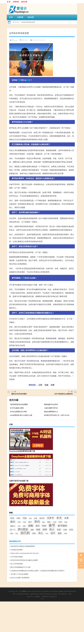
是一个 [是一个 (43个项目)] (12, 530)
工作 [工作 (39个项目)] (54, 522)
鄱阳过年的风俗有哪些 (19, 394)
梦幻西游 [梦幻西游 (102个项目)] (23, 529)
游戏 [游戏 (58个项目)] (38, 530)
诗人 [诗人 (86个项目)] (40, 533)
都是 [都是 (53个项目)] (60, 533)
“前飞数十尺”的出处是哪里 (19, 574)
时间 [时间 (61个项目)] (44, 526)
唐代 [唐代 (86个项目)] (12, 521)
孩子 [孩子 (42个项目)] (30, 522)
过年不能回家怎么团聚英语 (63, 394)
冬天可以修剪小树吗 (17, 408)
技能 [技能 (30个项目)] (24, 526)
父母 (22, 278)
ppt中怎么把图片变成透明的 (19, 578)
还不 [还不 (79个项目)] (53, 533)
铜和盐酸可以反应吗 (51, 404)
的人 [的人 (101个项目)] (51, 529)
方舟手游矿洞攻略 (16, 557)
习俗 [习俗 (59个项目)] (24, 518)
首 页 (8, 2)
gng (16, 40)
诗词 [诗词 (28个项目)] (47, 533)
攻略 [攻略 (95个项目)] (30, 525)
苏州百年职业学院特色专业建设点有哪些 (24, 560)
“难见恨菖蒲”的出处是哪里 (19, 404)
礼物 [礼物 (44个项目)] (65, 530)
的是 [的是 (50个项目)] (59, 530)
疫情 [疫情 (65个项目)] (45, 529)
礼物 (28, 80)
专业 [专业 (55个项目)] (12, 518)
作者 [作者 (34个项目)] (35, 518)
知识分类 (24, 2)
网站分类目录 (38, 591)
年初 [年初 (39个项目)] (60, 522)
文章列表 (16, 2)
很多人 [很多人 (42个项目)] (12, 526)
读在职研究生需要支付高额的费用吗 (22, 546)
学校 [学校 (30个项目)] (24, 522)
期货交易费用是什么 (51, 411)
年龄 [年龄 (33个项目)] (65, 522)
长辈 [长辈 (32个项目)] (65, 533)
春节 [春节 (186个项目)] (52, 525)
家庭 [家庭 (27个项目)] (43, 522)
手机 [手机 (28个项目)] (19, 526)
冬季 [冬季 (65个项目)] (66, 518)
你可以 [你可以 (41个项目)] (41, 518)
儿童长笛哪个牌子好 (51, 408)
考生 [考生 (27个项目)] (17, 533)
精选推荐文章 (47, 591)
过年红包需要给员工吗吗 (18, 411)
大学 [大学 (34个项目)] (19, 522)
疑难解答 (61, 591)
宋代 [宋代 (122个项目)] (37, 521)
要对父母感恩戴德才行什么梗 (20, 567)
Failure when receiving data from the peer (24, 553)
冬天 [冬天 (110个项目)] (59, 517)
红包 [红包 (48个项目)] (71, 530)
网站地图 (54, 591)
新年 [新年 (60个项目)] (38, 526)
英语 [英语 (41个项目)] (34, 533)
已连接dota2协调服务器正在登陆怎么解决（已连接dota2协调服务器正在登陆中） (38, 571)
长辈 (19, 80)
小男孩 (42, 599)
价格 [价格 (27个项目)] (30, 518)
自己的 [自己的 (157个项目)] (25, 533)
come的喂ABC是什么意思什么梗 (21, 415)
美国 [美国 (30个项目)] (11, 533)
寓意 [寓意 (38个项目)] (48, 522)
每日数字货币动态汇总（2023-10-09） (57, 415)
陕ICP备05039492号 (70, 591)
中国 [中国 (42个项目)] (18, 518)
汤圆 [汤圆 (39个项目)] (32, 530)
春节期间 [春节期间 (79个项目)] (62, 525)
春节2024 (16, 22)
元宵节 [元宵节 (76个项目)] (50, 518)
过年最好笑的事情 (16, 550)
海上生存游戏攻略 (16, 564)
